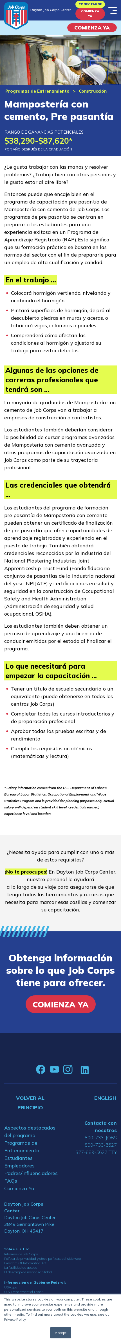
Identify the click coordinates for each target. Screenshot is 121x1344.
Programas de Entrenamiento (37, 91)
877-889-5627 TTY (96, 1152)
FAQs (10, 1181)
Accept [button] (60, 1333)
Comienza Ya (90, 13)
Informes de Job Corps (21, 1254)
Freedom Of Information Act (25, 1263)
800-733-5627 (101, 1145)
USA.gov (10, 1287)
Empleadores (19, 1165)
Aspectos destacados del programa (29, 1131)
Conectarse (90, 4)
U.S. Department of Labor (23, 1292)
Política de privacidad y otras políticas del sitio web (42, 1258)
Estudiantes (18, 1158)
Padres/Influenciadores (30, 1173)
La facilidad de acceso (20, 1267)
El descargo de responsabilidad (28, 1272)
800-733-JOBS (101, 1137)
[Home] (16, 15)
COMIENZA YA (92, 27)
